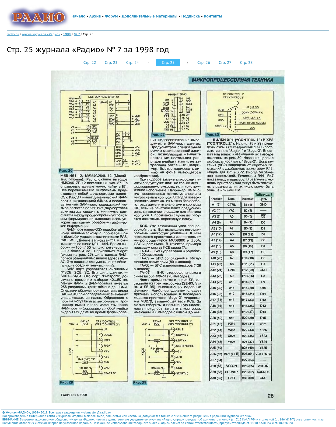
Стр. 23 (111, 62)
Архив (95, 16)
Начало (78, 16)
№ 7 (77, 34)
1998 (67, 34)
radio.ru (13, 34)
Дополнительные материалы (150, 16)
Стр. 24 (132, 62)
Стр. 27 (225, 62)
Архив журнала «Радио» (41, 34)
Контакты (213, 16)
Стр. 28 (246, 62)
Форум (111, 16)
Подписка (190, 16)
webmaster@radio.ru (96, 412)
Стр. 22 (89, 62)
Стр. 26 (203, 62)
